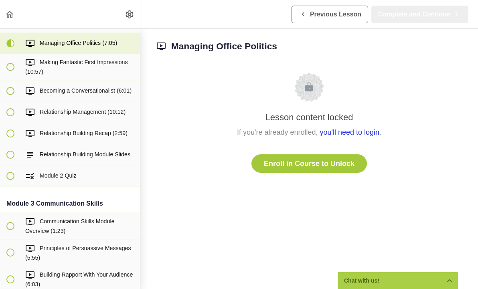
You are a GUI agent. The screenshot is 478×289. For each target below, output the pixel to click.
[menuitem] (130, 14)
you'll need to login (350, 132)
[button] (10, 14)
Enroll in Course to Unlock (309, 164)
